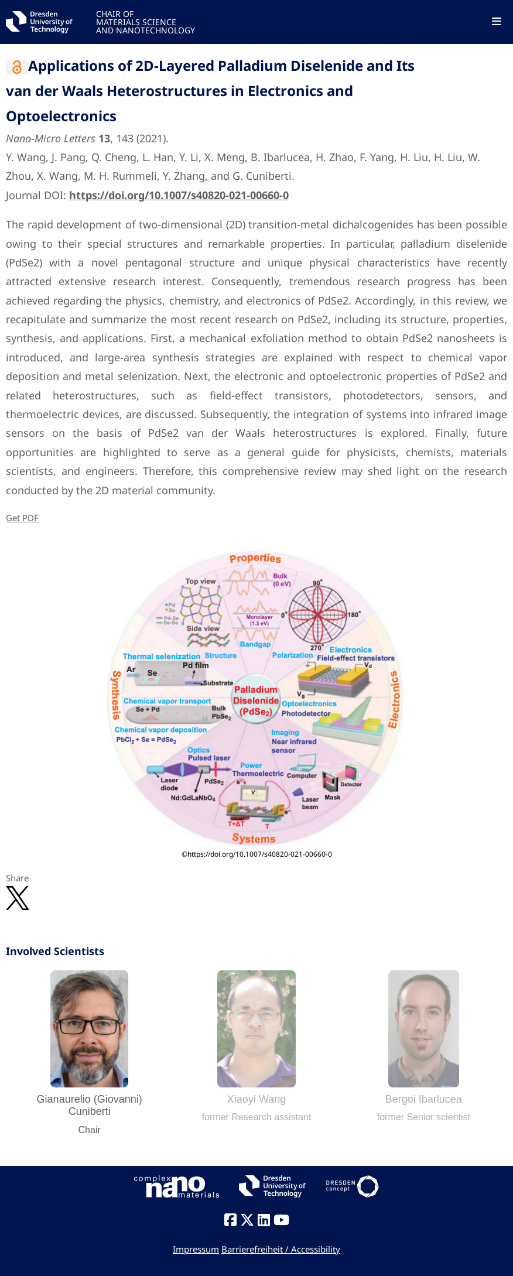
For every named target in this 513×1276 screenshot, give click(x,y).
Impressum (196, 1249)
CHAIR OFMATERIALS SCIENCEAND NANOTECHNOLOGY (145, 21)
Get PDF (22, 518)
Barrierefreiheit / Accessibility (280, 1249)
